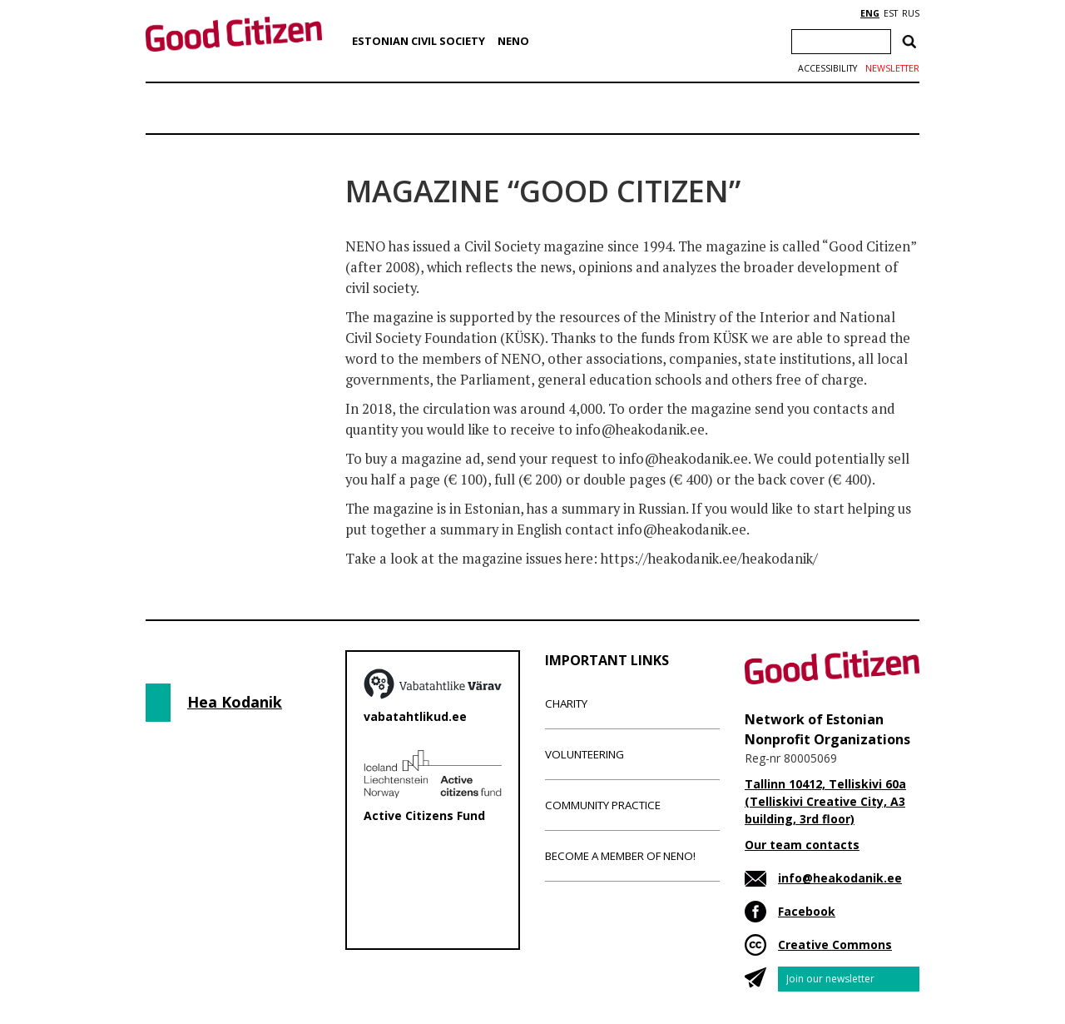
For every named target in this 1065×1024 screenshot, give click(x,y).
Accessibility (827, 68)
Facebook (806, 911)
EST (891, 13)
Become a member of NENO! (620, 855)
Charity (566, 703)
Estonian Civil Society (418, 40)
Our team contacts (802, 845)
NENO (513, 40)
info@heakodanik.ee (840, 878)
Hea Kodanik (234, 702)
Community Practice (603, 805)
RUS (910, 13)
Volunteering (584, 754)
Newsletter (892, 68)
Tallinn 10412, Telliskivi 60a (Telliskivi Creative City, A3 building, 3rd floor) (825, 801)
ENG (869, 13)
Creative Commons (835, 944)
